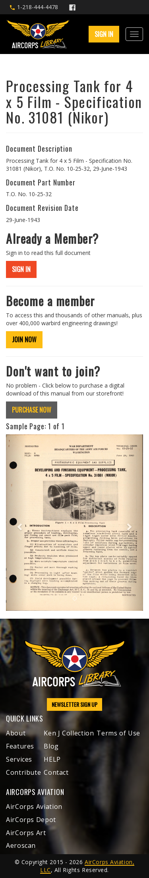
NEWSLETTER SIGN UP (74, 704)
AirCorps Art (26, 832)
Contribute (23, 772)
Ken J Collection (69, 733)
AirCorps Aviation (34, 806)
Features (20, 746)
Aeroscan (21, 845)
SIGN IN (104, 34)
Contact (56, 772)
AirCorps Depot (31, 819)
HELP (52, 759)
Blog (51, 746)
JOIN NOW (24, 339)
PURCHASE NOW (31, 410)
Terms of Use (118, 733)
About (15, 733)
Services (19, 759)
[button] (16, 522)
